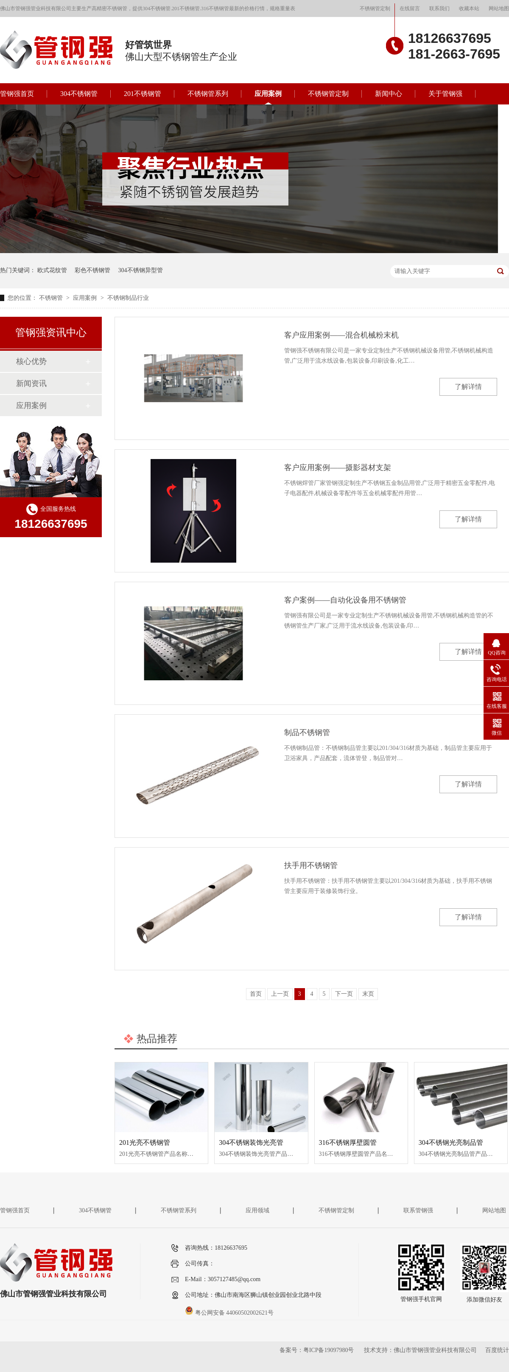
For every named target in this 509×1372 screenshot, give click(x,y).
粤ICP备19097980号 (328, 1350)
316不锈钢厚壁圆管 (348, 1142)
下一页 (344, 994)
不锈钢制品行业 (128, 298)
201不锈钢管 (142, 93)
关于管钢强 (445, 93)
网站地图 (499, 8)
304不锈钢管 (79, 93)
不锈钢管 (51, 298)
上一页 (280, 994)
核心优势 (31, 361)
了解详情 (468, 386)
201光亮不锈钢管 (144, 1142)
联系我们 (439, 8)
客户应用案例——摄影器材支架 (337, 467)
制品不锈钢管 (307, 732)
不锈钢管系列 (207, 93)
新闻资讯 (31, 383)
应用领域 (257, 1210)
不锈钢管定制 (375, 8)
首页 (256, 994)
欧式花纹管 (52, 270)
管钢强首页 (17, 93)
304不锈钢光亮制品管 (451, 1142)
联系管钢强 (418, 1210)
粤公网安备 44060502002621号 (229, 1313)
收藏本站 (469, 8)
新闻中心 (388, 93)
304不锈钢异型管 (140, 270)
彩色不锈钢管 (92, 270)
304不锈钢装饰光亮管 (251, 1142)
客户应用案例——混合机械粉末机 (341, 335)
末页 (368, 994)
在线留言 (410, 8)
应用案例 (268, 93)
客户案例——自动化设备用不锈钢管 (345, 600)
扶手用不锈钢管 (311, 865)
